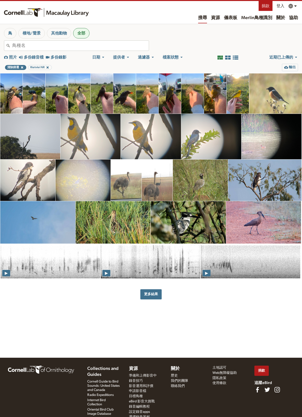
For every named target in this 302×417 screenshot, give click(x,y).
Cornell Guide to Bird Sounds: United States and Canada (103, 386)
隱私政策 (219, 378)
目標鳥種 (136, 396)
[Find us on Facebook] (257, 390)
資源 (215, 18)
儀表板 (230, 18)
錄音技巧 (136, 381)
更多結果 (151, 294)
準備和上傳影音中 (143, 375)
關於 (280, 18)
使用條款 (219, 383)
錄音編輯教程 (139, 406)
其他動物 (59, 33)
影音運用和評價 (141, 386)
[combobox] (80, 46)
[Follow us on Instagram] (277, 390)
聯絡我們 (178, 386)
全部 (81, 33)
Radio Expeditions (100, 395)
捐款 (266, 6)
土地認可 (219, 367)
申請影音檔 (137, 391)
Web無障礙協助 (224, 373)
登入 (280, 6)
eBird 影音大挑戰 (142, 401)
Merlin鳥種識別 (256, 18)
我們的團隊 (179, 381)
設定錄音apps (139, 412)
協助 (293, 18)
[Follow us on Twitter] (267, 390)
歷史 (174, 375)
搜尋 (202, 18)
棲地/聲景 (32, 33)
